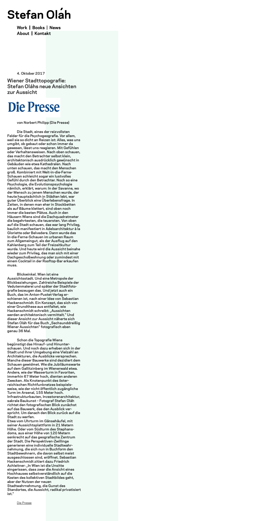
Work (22, 28)
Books (38, 28)
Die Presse (24, 502)
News (55, 28)
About (23, 34)
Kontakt (42, 34)
